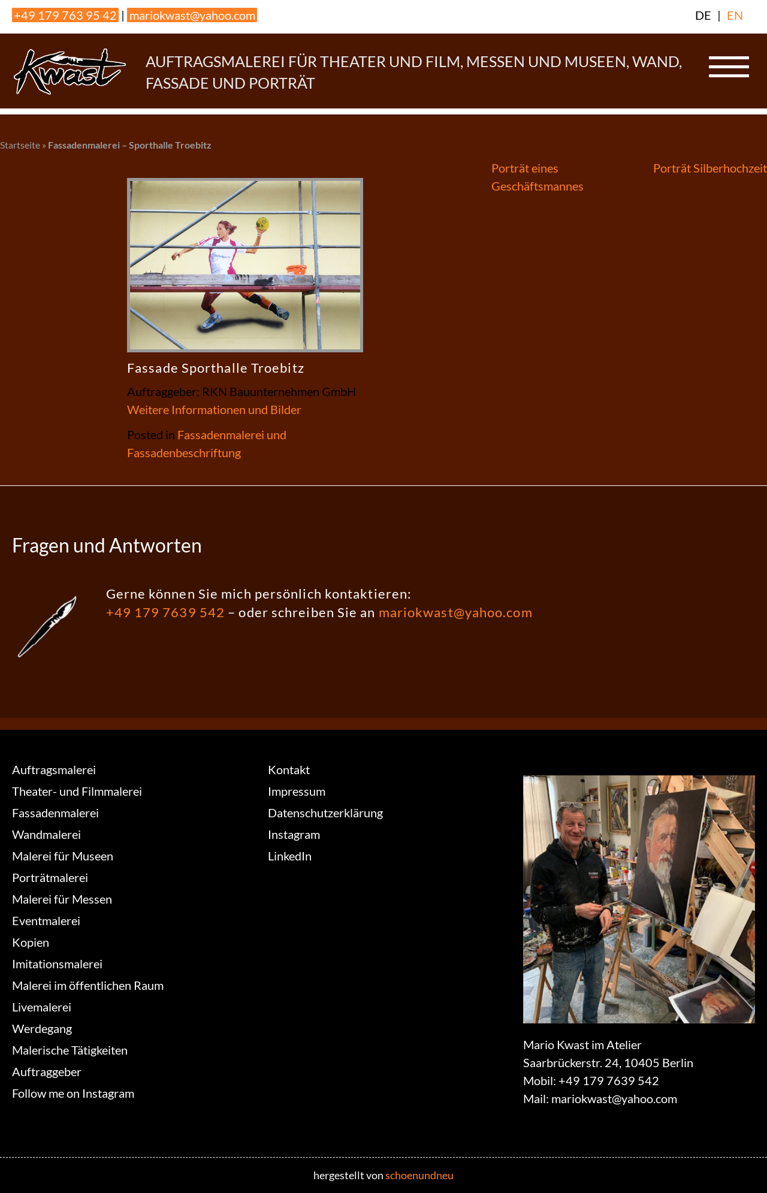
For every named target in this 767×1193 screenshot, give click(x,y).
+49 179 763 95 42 (65, 15)
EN (735, 15)
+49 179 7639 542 (165, 612)
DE (703, 15)
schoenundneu (419, 1175)
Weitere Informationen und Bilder (214, 409)
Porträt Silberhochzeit (710, 168)
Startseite (20, 144)
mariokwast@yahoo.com (192, 15)
